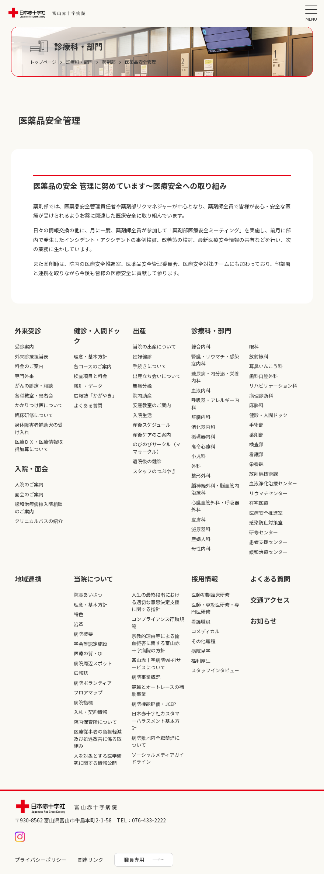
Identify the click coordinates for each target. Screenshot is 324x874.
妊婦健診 (142, 356)
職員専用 (134, 859)
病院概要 (83, 633)
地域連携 (28, 578)
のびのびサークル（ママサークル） (157, 448)
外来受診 (28, 330)
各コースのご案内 (93, 366)
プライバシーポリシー (40, 859)
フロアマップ (88, 692)
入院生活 (142, 415)
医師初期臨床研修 (210, 594)
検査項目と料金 (90, 375)
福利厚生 (200, 660)
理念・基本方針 (90, 356)
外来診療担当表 (31, 356)
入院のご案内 (29, 484)
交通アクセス (270, 599)
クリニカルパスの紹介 (39, 520)
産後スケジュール (152, 424)
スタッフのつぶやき (154, 471)
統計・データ (88, 385)
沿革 (78, 624)
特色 (78, 614)
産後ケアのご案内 (152, 434)
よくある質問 (88, 405)
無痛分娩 (142, 385)
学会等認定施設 (90, 643)
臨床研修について (34, 415)
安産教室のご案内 (152, 405)
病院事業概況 (146, 676)
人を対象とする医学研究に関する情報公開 (98, 759)
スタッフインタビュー (215, 670)
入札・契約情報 (90, 711)
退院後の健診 (147, 461)
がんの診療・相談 (34, 385)
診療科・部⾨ (211, 330)
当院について (93, 578)
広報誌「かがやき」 (95, 395)
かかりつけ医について (39, 405)
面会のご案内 (29, 494)
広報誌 (81, 672)
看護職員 (200, 621)
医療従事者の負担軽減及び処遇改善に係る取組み (98, 738)
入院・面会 (31, 468)
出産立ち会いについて (157, 375)
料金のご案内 (29, 366)
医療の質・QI (88, 653)
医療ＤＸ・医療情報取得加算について (39, 445)
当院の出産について (154, 346)
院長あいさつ (88, 594)
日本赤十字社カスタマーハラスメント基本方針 (156, 720)
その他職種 (203, 641)
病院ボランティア (93, 682)
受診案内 (24, 346)
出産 (139, 330)
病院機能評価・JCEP (154, 703)
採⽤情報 (204, 578)
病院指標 (83, 702)
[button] (311, 13)
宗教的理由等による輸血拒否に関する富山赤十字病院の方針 (156, 643)
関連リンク (90, 859)
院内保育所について (95, 721)
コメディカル (205, 631)
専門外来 (24, 375)
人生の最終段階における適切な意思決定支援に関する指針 (156, 602)
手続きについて (149, 366)
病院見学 (200, 650)
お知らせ (263, 620)
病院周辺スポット (93, 663)
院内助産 (142, 395)
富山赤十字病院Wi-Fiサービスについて (156, 663)
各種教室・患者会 (34, 395)
